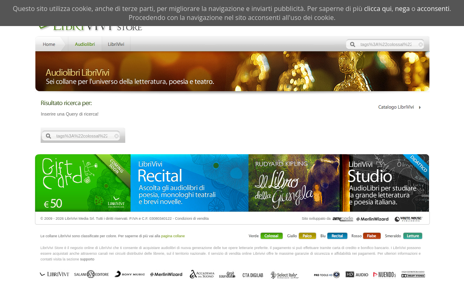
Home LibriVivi (51, 43)
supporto (87, 259)
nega (402, 8)
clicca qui (378, 8)
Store (84, 43)
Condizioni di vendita (192, 218)
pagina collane (173, 236)
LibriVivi (116, 43)
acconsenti (433, 8)
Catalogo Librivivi (399, 107)
